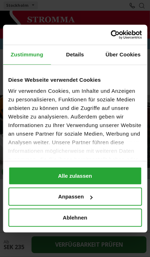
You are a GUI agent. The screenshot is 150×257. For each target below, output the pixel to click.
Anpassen (75, 196)
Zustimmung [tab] (27, 54)
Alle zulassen (75, 176)
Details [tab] (75, 54)
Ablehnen (75, 218)
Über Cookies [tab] (123, 54)
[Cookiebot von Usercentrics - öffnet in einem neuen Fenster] (110, 34)
